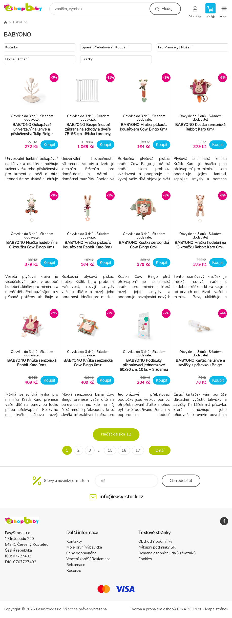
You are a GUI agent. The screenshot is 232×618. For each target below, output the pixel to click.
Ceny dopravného (81, 553)
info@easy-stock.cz (121, 496)
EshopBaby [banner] (26, 7)
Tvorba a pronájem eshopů (153, 609)
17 (137, 450)
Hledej (166, 8)
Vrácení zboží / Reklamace (88, 558)
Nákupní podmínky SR (157, 547)
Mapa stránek (216, 609)
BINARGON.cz (189, 609)
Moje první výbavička (84, 547)
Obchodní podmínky (155, 541)
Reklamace (75, 564)
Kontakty (74, 541)
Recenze (73, 570)
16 (123, 450)
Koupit (49, 144)
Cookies (145, 558)
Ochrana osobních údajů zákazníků (167, 553)
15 (110, 450)
